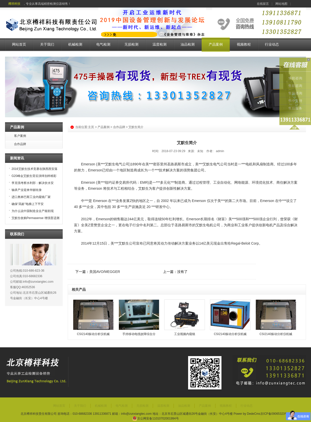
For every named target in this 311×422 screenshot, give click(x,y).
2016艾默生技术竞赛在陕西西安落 (34, 169)
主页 (91, 127)
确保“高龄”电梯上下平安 (28, 204)
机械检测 (75, 44)
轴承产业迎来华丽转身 (27, 190)
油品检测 (188, 44)
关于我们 (47, 44)
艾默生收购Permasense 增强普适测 (35, 218)
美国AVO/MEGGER (104, 272)
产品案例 (216, 44)
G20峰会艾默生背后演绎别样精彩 (34, 176)
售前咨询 (295, 78)
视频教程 (244, 44)
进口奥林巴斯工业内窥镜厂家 (31, 197)
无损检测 (131, 44)
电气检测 (103, 44)
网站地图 (281, 4)
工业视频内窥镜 (184, 334)
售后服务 (295, 108)
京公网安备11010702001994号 (155, 418)
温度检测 (159, 44)
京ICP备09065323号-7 (275, 413)
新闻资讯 (17, 158)
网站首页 (19, 44)
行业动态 (272, 44)
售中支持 (295, 101)
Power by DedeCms (247, 413)
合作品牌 (119, 127)
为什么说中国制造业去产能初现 (33, 211)
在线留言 (263, 4)
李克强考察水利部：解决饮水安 (33, 183)
